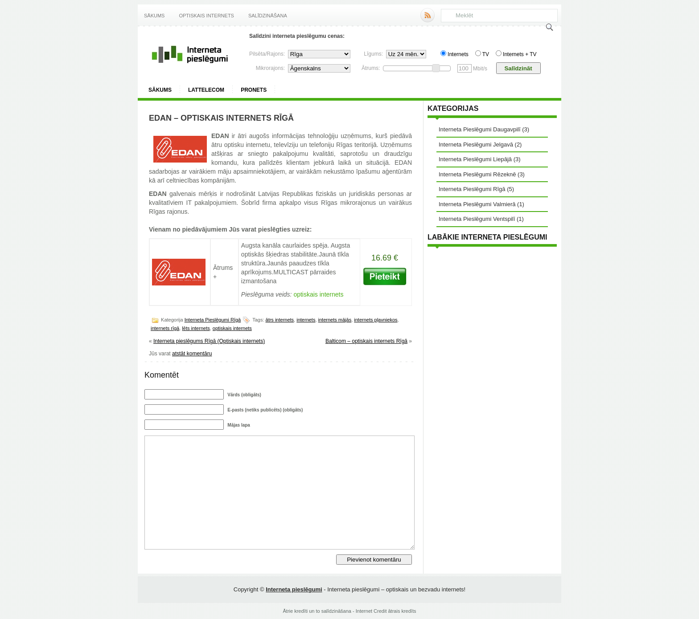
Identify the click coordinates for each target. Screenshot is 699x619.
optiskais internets (232, 328)
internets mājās (335, 319)
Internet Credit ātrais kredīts (386, 611)
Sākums (154, 15)
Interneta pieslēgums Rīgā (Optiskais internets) (209, 341)
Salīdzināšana (267, 15)
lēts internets (196, 328)
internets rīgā (165, 328)
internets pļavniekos (375, 319)
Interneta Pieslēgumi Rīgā (213, 319)
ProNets (254, 90)
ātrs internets (280, 319)
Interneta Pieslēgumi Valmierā (477, 204)
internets (305, 319)
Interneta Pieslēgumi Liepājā (475, 159)
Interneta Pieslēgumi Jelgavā (476, 144)
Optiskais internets (206, 15)
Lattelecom (206, 90)
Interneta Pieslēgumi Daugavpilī (480, 129)
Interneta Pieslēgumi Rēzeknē (477, 174)
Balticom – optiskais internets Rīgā (366, 341)
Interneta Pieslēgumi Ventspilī (477, 219)
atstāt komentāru (192, 353)
